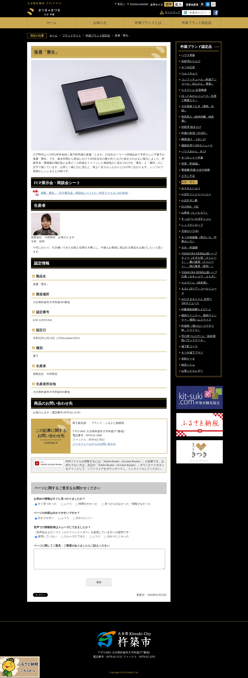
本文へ (121, 3)
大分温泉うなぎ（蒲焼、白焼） (197, 108)
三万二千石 (188, 176)
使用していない (46, 536)
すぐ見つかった (46, 503)
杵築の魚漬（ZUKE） (194, 133)
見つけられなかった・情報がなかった (126, 503)
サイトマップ (172, 12)
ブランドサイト (71, 35)
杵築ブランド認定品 (196, 23)
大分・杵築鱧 (189, 247)
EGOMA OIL (190, 206)
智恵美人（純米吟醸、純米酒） (197, 118)
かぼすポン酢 (189, 200)
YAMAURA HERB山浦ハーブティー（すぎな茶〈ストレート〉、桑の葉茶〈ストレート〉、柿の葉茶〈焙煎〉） (199, 260)
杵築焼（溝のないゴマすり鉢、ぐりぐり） (197, 328)
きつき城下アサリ (192, 352)
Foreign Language (139, 3)
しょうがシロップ (192, 224)
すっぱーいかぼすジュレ (196, 218)
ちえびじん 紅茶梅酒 (194, 89)
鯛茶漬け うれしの (193, 139)
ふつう (66, 503)
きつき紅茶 (188, 67)
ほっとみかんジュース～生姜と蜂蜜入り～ (199, 98)
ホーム (51, 23)
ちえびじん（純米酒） (194, 282)
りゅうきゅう (189, 73)
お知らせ (99, 23)
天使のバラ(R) (190, 231)
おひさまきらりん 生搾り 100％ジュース (196, 301)
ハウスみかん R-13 (193, 151)
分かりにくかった (116, 536)
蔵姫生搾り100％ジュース (197, 145)
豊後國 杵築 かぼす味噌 (195, 169)
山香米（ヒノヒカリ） (194, 212)
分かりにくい (82, 517)
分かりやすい (44, 517)
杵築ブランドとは (148, 23)
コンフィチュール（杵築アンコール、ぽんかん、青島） (199, 81)
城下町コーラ (189, 346)
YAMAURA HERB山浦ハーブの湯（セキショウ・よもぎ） (199, 274)
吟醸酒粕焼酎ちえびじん (196, 309)
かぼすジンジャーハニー (196, 194)
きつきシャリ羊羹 (192, 157)
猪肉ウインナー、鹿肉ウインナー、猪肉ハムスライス (199, 317)
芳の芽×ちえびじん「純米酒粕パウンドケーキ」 (198, 338)
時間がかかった (87, 503)
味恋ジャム (188, 364)
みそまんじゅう (190, 188)
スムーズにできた (73, 536)
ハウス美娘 (188, 55)
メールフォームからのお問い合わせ (94, 443)
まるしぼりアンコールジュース (199, 290)
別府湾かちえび (190, 61)
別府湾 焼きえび (191, 127)
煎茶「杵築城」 (190, 163)
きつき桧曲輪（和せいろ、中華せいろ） (199, 239)
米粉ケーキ (188, 358)
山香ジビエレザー (192, 370)
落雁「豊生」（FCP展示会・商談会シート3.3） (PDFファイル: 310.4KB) (84, 192)
